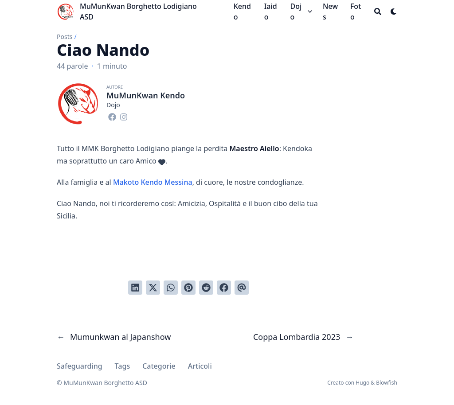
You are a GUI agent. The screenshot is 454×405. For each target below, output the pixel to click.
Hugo (362, 382)
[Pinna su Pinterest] (188, 287)
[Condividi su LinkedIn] (135, 287)
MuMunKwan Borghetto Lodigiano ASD (138, 11)
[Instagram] (123, 115)
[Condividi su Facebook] (224, 287)
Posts (64, 36)
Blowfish (386, 382)
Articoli (200, 366)
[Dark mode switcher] (393, 11)
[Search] (377, 11)
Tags (122, 366)
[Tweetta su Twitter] (153, 287)
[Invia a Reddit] (206, 287)
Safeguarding (79, 366)
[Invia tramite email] (242, 287)
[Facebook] (112, 115)
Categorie (159, 366)
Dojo (295, 11)
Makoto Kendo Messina (152, 182)
